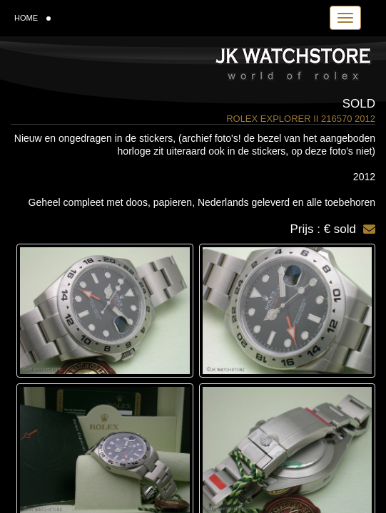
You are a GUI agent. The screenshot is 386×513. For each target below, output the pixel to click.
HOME (32, 18)
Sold (358, 103)
